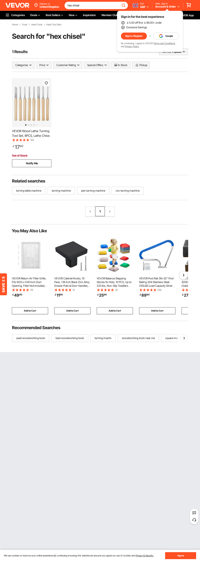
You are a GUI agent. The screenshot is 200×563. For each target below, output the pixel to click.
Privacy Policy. (132, 46)
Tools (24, 24)
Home (15, 24)
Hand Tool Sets (53, 24)
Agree (180, 555)
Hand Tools (36, 24)
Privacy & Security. (145, 555)
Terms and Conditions (164, 43)
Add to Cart (30, 310)
